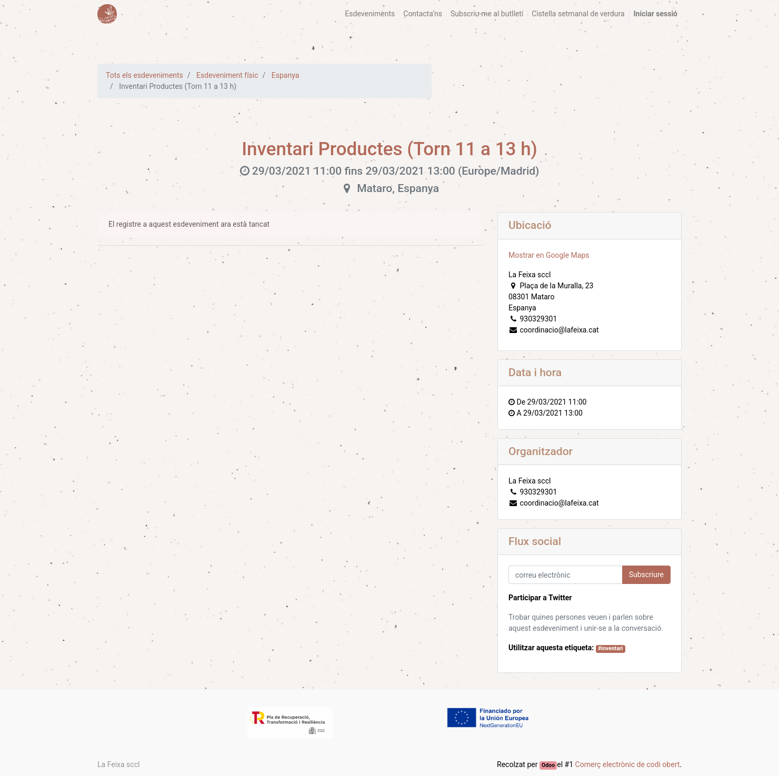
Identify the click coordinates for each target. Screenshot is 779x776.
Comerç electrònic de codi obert (627, 764)
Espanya (285, 75)
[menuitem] (370, 14)
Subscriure (646, 574)
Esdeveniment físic (227, 75)
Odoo (548, 765)
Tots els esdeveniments (144, 75)
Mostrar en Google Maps (549, 255)
